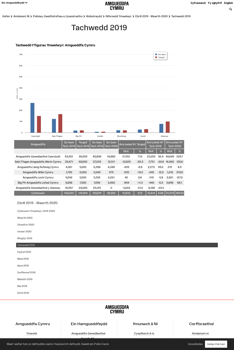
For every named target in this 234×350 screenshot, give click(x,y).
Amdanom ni (200, 333)
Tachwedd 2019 (26, 245)
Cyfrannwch (198, 2)
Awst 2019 (23, 265)
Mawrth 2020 (24, 217)
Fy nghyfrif (215, 2)
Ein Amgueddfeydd (14, 2)
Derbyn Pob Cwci (216, 344)
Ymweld (31, 333)
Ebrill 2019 (23, 293)
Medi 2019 (23, 258)
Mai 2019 (22, 286)
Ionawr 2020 (24, 231)
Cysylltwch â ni (144, 333)
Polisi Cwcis (101, 344)
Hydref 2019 (24, 252)
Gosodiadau (195, 344)
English (228, 2)
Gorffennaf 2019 (26, 272)
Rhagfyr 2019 (24, 238)
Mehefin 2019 (24, 279)
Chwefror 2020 (25, 224)
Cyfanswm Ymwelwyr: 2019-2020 (36, 211)
